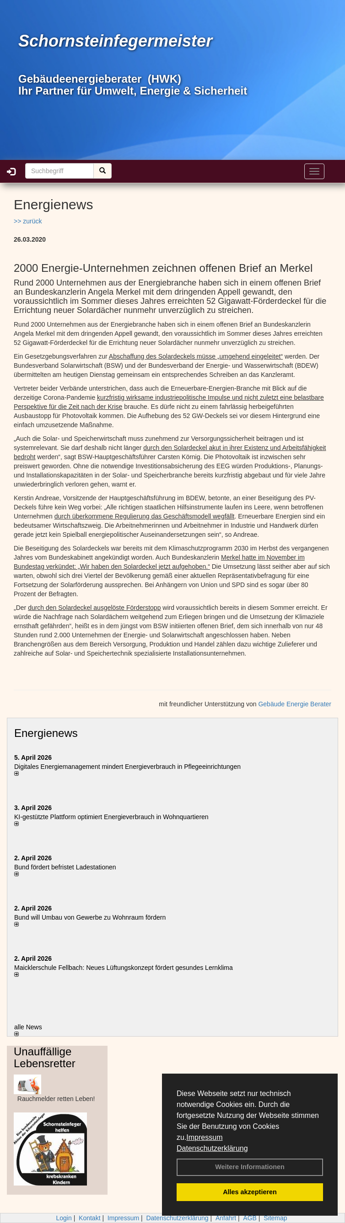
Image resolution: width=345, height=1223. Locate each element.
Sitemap (275, 1218)
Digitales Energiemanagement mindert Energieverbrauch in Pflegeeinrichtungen (127, 766)
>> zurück (28, 221)
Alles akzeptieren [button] (250, 1192)
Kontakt (89, 1218)
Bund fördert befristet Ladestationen (65, 867)
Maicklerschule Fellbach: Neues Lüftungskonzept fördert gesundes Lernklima (123, 967)
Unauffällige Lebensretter (44, 1057)
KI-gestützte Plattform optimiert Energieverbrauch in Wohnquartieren (111, 817)
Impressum (204, 1137)
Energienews (46, 733)
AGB (250, 1218)
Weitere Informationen (250, 1166)
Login (63, 1218)
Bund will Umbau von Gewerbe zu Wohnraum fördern (90, 917)
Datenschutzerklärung (212, 1148)
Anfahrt (226, 1218)
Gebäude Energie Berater (294, 704)
